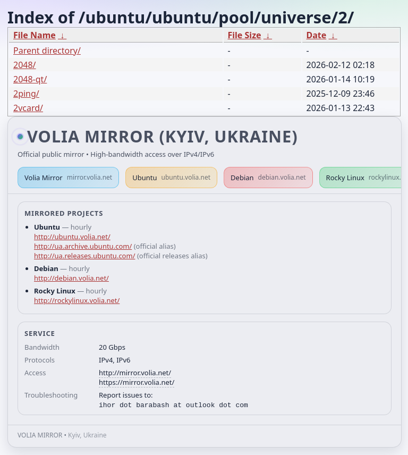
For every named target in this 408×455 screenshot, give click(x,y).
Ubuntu (171, 177)
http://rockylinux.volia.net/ (77, 300)
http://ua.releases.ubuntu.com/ (84, 255)
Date (317, 35)
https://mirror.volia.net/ (136, 382)
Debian (268, 177)
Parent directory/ (47, 50)
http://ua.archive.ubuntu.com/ (83, 246)
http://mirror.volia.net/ (135, 372)
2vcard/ (28, 108)
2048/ (24, 65)
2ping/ (26, 93)
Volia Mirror (68, 177)
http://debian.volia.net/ (71, 278)
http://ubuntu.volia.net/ (72, 236)
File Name (34, 35)
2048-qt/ (30, 79)
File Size (244, 35)
